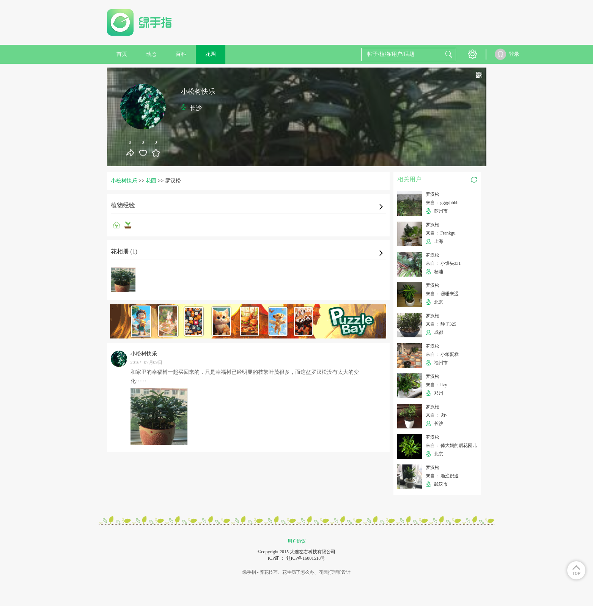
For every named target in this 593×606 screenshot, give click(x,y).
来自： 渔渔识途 (442, 476)
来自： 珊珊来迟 (442, 293)
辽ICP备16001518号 (306, 558)
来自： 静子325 (441, 324)
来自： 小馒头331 (443, 263)
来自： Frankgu (441, 233)
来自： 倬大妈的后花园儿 (451, 445)
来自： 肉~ (437, 415)
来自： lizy (436, 384)
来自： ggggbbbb (442, 202)
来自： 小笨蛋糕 (442, 354)
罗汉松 (432, 194)
